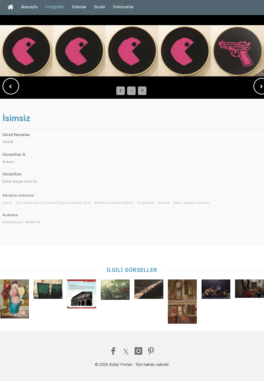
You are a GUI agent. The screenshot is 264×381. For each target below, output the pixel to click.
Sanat (7, 203)
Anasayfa (29, 7)
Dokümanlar (123, 7)
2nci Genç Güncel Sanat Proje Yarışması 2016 (53, 203)
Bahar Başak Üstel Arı (191, 203)
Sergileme (145, 203)
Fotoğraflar (54, 7)
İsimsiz (164, 203)
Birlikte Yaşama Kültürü (114, 203)
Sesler (99, 7)
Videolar (79, 7)
